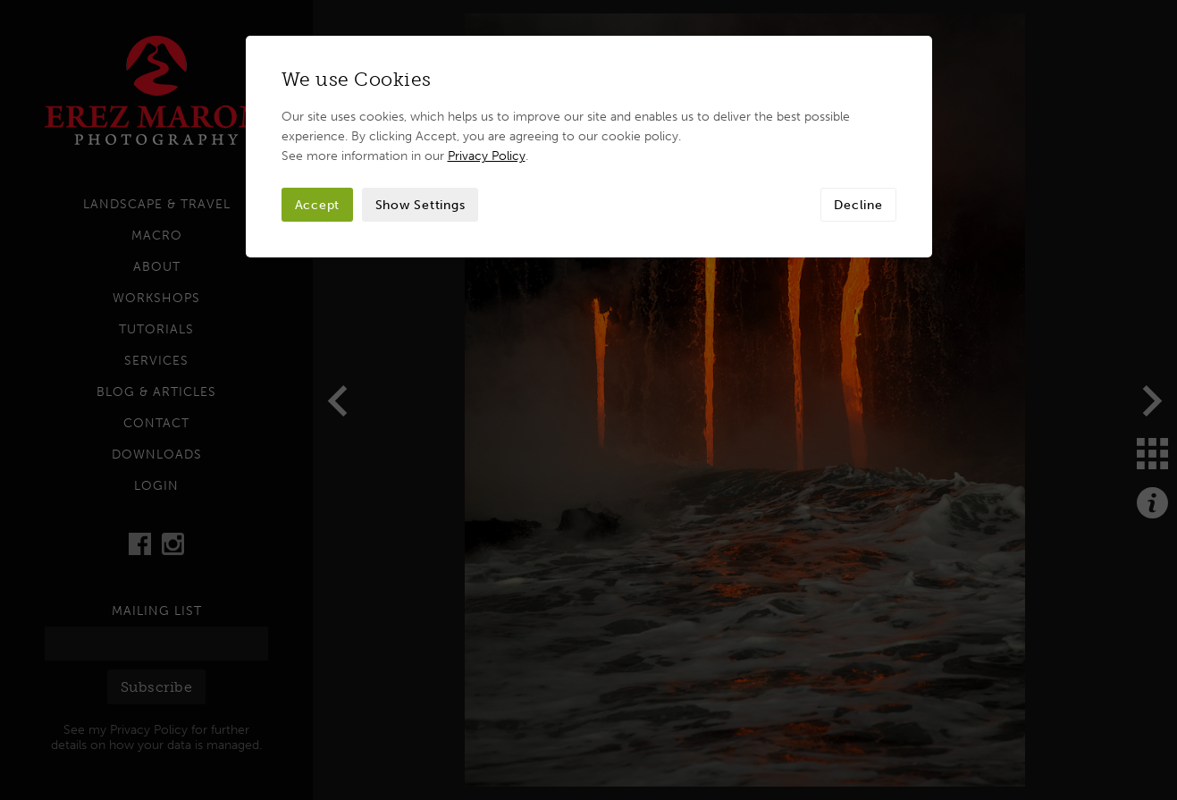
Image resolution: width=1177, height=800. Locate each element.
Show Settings (420, 205)
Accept (317, 205)
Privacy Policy (486, 155)
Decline (858, 205)
